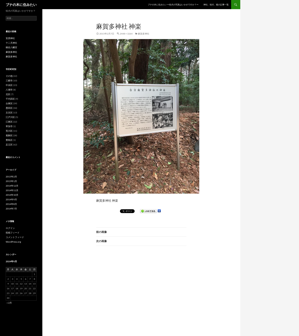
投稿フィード (12, 232)
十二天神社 (11, 42)
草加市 (9, 126)
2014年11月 (12, 190)
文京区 (9, 112)
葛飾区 (9, 135)
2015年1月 (11, 181)
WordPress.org (13, 241)
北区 (8, 94)
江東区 (9, 121)
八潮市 (9, 89)
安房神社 (10, 38)
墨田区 (9, 108)
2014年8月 (11, 204)
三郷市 (9, 80)
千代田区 (10, 98)
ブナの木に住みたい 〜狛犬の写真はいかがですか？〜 (173, 4)
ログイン (10, 228)
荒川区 (9, 130)
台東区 (9, 103)
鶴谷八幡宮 (11, 47)
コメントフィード (15, 237)
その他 (9, 76)
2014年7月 (11, 208)
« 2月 (9, 302)
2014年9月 (11, 199)
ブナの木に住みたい (21, 4)
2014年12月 (12, 185)
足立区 (9, 144)
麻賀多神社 (143, 33)
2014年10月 (12, 194)
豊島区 (9, 140)
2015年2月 (11, 176)
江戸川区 (10, 117)
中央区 (9, 85)
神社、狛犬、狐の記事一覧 (216, 4)
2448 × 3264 (126, 33)
